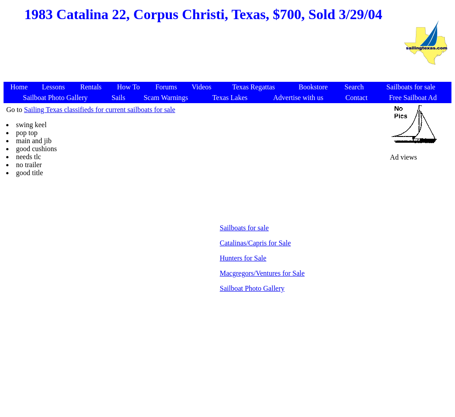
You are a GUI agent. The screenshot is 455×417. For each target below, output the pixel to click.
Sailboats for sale (244, 228)
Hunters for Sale (243, 258)
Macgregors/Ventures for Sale (262, 273)
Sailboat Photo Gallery (252, 288)
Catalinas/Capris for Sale (255, 243)
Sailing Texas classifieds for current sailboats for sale (99, 109)
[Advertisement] (202, 60)
